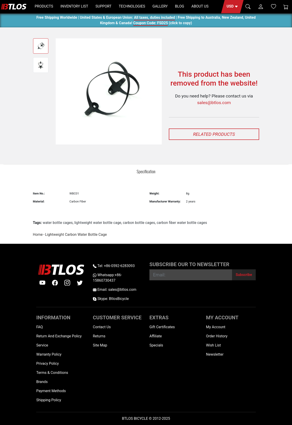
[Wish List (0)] (273, 6)
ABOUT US (200, 6)
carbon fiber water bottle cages (182, 222)
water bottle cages (58, 222)
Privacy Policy (47, 363)
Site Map (100, 345)
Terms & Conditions (52, 372)
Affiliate (155, 336)
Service (42, 345)
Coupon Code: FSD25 (150, 23)
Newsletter (215, 354)
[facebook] (55, 283)
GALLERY (160, 6)
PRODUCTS (44, 6)
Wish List (213, 345)
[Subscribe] (244, 274)
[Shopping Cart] (286, 6)
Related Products (214, 134)
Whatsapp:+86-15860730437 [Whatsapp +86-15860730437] (107, 278)
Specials (156, 345)
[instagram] (67, 283)
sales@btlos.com (214, 102)
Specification (146, 171)
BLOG (179, 6)
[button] (232, 6)
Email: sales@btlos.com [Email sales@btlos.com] (114, 289)
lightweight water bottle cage (97, 222)
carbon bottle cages (139, 222)
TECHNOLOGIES (132, 6)
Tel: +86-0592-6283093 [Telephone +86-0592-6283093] (114, 266)
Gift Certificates (162, 327)
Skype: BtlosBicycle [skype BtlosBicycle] (111, 298)
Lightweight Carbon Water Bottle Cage (76, 234)
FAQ (39, 327)
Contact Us (102, 327)
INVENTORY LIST (74, 6)
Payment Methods (51, 391)
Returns (99, 336)
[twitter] (80, 283)
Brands (42, 382)
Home (38, 234)
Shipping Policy (48, 400)
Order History (216, 336)
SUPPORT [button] (104, 6)
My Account (215, 327)
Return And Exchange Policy (59, 336)
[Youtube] (42, 283)
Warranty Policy (48, 354)
